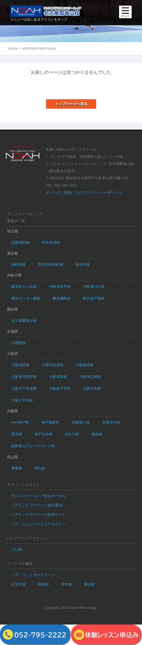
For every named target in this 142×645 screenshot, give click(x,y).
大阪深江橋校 (90, 377)
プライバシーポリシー (104, 192)
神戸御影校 (50, 422)
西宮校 (16, 434)
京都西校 (18, 343)
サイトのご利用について (66, 192)
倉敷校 (16, 468)
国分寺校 (82, 264)
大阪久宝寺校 (22, 400)
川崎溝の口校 (94, 286)
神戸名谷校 (43, 434)
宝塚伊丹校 (111, 422)
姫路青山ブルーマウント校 (33, 446)
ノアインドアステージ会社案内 (36, 505)
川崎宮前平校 (60, 286)
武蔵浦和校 (20, 242)
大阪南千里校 (60, 388)
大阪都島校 (58, 377)
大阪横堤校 (84, 365)
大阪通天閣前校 (24, 377)
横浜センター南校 (25, 298)
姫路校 (96, 434)
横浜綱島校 (62, 298)
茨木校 (66, 584)
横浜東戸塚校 (94, 298)
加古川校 (72, 434)
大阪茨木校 (92, 388)
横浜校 (89, 584)
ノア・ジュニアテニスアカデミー (38, 524)
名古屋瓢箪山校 (24, 320)
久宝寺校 (18, 584)
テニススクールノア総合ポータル (38, 496)
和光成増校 (51, 242)
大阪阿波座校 (52, 365)
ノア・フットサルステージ (33, 575)
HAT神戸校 (20, 422)
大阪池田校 (20, 365)
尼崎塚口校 (81, 422)
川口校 (16, 549)
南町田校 (18, 264)
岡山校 (39, 468)
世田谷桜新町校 (50, 264)
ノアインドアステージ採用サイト (38, 515)
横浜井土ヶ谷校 (24, 286)
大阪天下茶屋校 (24, 388)
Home (13, 48)
